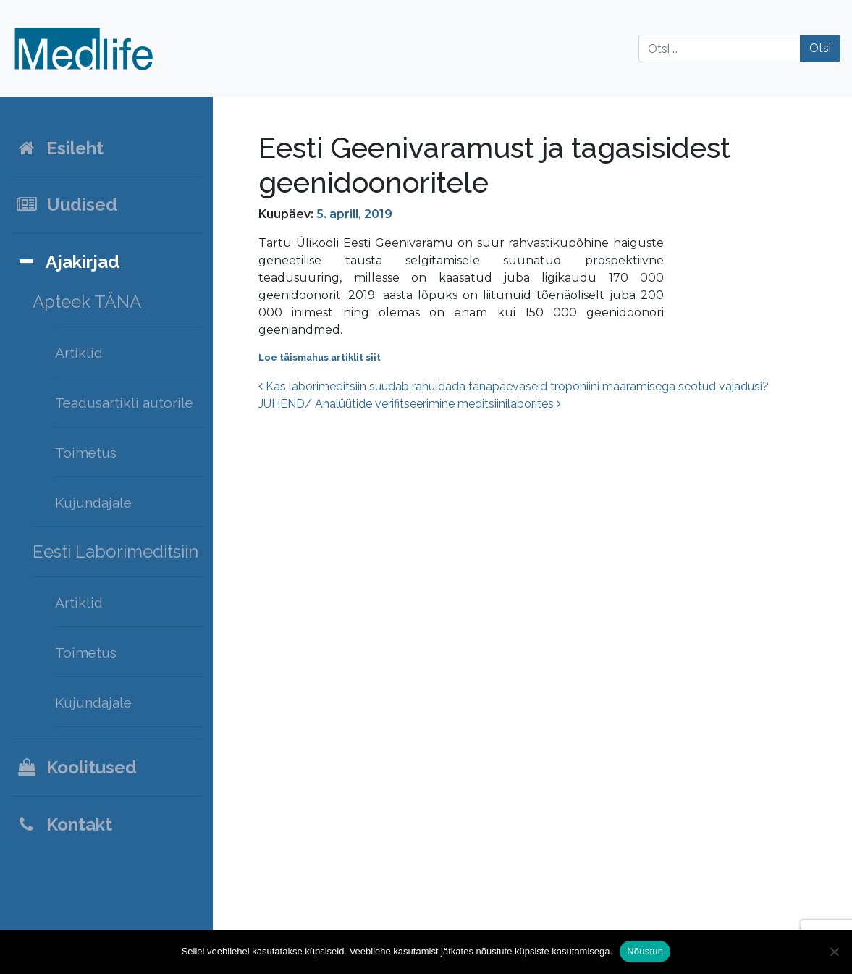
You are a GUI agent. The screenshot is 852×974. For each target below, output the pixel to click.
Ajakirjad (67, 261)
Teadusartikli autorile (124, 403)
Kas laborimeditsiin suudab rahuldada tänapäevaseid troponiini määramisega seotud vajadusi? (513, 386)
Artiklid (79, 353)
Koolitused (76, 767)
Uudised (66, 204)
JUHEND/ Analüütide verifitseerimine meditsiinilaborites (409, 404)
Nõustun (645, 951)
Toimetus (86, 453)
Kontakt (63, 824)
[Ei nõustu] (834, 951)
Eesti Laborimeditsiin (115, 551)
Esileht (59, 148)
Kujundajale (93, 503)
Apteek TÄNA (87, 301)
